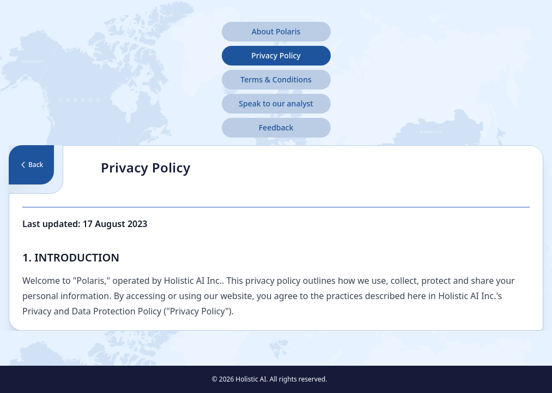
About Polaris (276, 31)
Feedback (276, 127)
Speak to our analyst (276, 103)
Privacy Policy (275, 55)
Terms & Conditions (275, 79)
